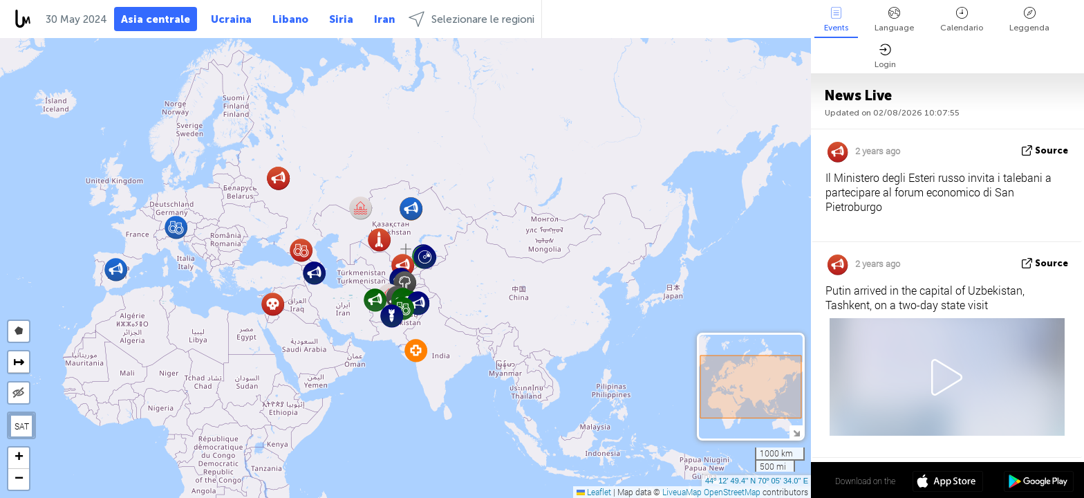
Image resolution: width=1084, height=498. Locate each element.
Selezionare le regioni (471, 19)
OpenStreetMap (732, 491)
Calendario (961, 20)
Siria (341, 19)
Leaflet (594, 491)
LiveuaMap (682, 491)
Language (894, 20)
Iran (384, 19)
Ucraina (231, 19)
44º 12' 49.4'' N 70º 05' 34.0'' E (756, 481)
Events (836, 20)
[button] (379, 239)
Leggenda (1029, 20)
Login (885, 56)
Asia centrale (155, 19)
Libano (290, 19)
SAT (22, 426)
